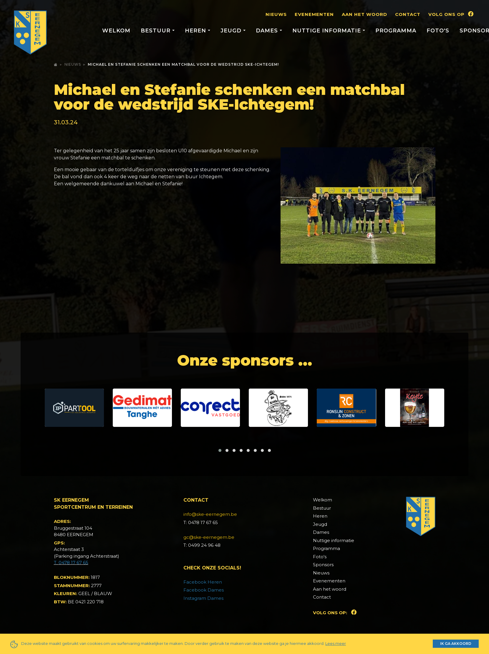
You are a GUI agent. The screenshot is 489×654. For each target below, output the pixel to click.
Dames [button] (268, 30)
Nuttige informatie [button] (327, 30)
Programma (395, 30)
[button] (219, 450)
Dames (321, 532)
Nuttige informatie (333, 540)
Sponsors (323, 564)
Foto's (438, 30)
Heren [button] (196, 30)
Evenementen (314, 14)
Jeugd (320, 524)
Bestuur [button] (156, 30)
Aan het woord (364, 14)
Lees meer (335, 643)
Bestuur (322, 508)
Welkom (116, 30)
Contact (407, 14)
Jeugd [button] (232, 30)
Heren (320, 516)
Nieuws (276, 14)
